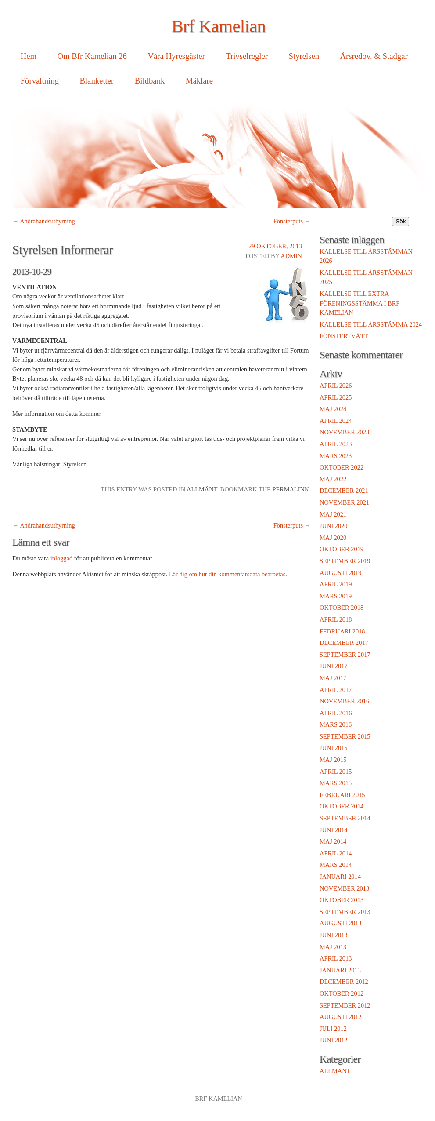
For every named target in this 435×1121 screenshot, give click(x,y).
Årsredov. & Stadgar (374, 56)
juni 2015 (334, 747)
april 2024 (336, 420)
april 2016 (336, 713)
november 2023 (344, 432)
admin (291, 255)
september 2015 (345, 736)
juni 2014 (334, 829)
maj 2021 (333, 514)
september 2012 (345, 1005)
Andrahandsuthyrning (43, 221)
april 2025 (336, 397)
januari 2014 (340, 876)
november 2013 (344, 888)
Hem (28, 56)
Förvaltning (40, 80)
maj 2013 (333, 946)
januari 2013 (340, 970)
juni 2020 (334, 525)
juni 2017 (334, 666)
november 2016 (344, 701)
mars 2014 (336, 864)
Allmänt (202, 489)
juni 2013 (334, 935)
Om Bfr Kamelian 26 (92, 56)
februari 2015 (342, 794)
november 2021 (344, 502)
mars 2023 (336, 455)
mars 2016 (336, 724)
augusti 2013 (341, 923)
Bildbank (150, 80)
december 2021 (344, 490)
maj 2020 (333, 537)
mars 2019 (336, 596)
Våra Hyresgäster (176, 56)
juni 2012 (334, 1040)
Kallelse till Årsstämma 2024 (371, 324)
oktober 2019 (341, 549)
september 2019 (345, 560)
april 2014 (336, 853)
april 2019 (336, 584)
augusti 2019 (341, 572)
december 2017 (344, 642)
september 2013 (345, 911)
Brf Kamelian (219, 26)
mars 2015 (336, 782)
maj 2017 (333, 677)
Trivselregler (247, 56)
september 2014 (345, 818)
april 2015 (336, 771)
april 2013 (336, 958)
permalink (290, 489)
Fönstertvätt (344, 335)
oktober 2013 (341, 899)
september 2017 (345, 654)
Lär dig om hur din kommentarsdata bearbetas (227, 574)
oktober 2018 (341, 607)
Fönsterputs (292, 221)
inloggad (61, 558)
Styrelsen (304, 56)
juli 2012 (333, 1028)
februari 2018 (342, 631)
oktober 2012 (341, 993)
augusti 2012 (341, 1016)
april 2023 (336, 444)
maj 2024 (333, 408)
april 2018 (336, 619)
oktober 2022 (341, 467)
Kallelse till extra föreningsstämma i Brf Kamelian (359, 303)
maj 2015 (333, 759)
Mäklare (199, 80)
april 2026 (336, 385)
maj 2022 (333, 479)
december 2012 (344, 981)
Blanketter (96, 80)
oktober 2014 (341, 806)
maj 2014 (333, 841)
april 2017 (336, 689)
